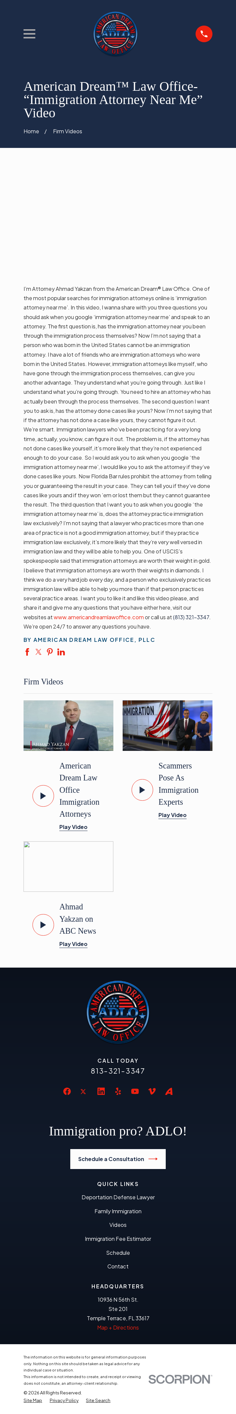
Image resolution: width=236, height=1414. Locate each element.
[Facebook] (67, 1091)
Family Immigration (118, 1211)
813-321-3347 (118, 1070)
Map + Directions (118, 1327)
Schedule (118, 1252)
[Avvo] (169, 1091)
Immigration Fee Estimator (118, 1238)
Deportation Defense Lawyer (118, 1197)
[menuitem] (33, 1400)
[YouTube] (135, 1091)
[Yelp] (118, 1091)
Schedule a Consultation (117, 1158)
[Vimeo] (152, 1091)
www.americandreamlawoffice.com (99, 617)
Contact (118, 1266)
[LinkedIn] (101, 1091)
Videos (118, 1224)
